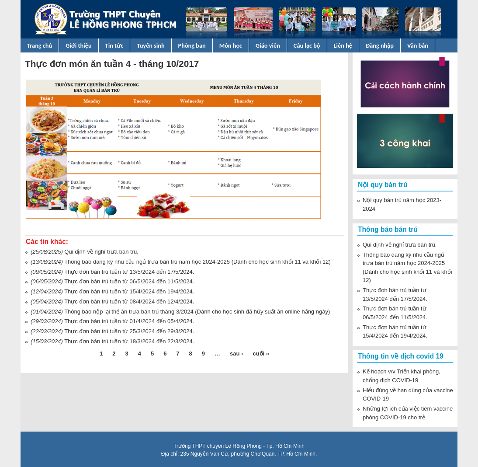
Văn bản (417, 45)
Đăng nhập (380, 45)
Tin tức (114, 45)
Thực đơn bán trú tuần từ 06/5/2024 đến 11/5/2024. (129, 281)
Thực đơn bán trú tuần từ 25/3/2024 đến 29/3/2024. (129, 331)
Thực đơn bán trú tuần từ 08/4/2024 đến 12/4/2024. (129, 301)
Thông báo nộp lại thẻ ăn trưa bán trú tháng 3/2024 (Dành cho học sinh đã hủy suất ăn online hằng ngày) (197, 311)
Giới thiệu (78, 45)
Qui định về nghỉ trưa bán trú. (101, 251)
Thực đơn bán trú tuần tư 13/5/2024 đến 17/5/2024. (129, 271)
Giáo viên (268, 45)
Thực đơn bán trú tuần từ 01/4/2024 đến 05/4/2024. (129, 321)
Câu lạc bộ (307, 45)
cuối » (261, 353)
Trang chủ (39, 45)
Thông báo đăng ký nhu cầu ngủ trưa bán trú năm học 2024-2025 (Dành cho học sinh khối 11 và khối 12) (197, 261)
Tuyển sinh (150, 45)
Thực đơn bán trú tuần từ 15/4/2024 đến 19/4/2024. (129, 291)
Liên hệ (343, 45)
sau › (236, 353)
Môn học (230, 45)
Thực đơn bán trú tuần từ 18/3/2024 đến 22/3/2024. (129, 341)
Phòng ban (192, 45)
